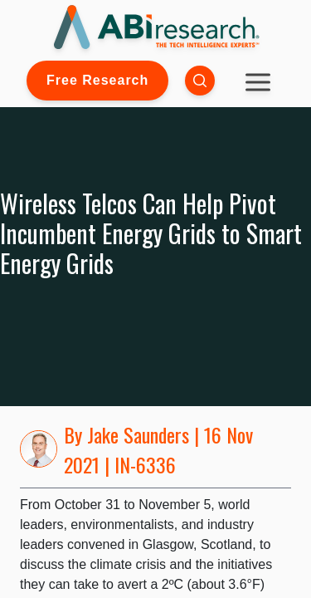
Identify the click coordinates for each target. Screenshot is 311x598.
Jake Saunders (138, 434)
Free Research (97, 80)
